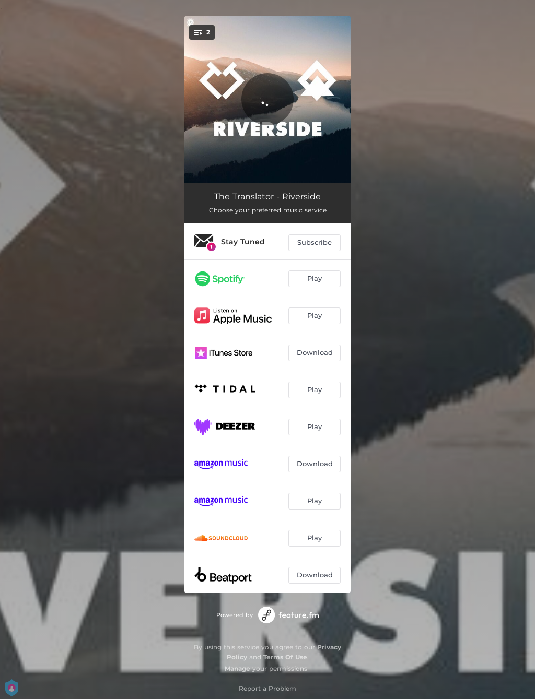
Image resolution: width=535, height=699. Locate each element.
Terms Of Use (285, 657)
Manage (237, 668)
